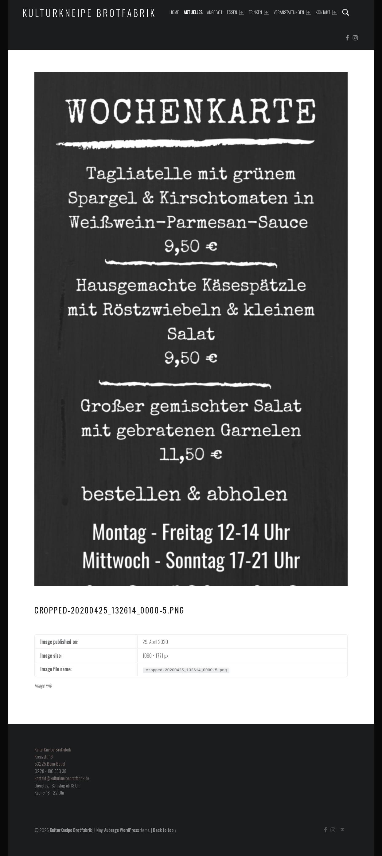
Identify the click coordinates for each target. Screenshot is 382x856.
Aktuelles (193, 12)
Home (174, 12)
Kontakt (326, 12)
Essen (235, 12)
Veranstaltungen (292, 12)
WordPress (129, 830)
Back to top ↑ (165, 830)
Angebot (214, 12)
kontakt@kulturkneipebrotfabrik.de (62, 778)
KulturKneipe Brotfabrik (89, 13)
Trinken (259, 12)
